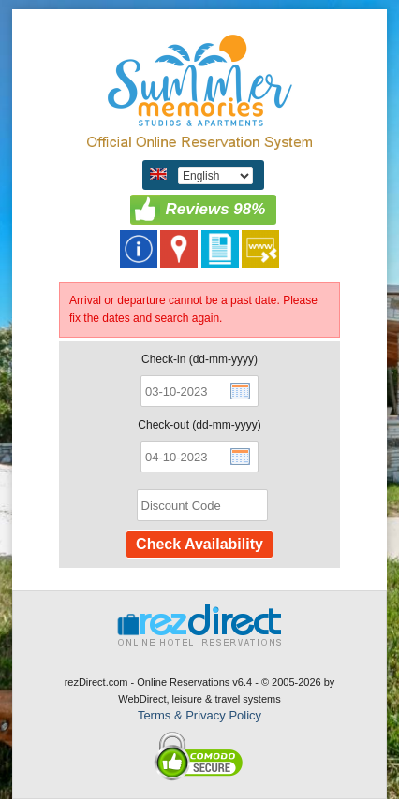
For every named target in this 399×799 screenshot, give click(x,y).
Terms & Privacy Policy (199, 715)
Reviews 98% (216, 209)
